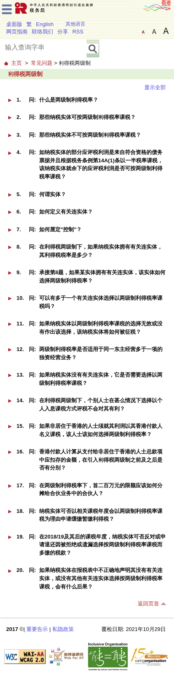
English (45, 24)
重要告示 (37, 629)
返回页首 (148, 603)
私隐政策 (63, 629)
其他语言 (75, 24)
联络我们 (42, 31)
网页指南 (17, 31)
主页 (16, 63)
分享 (62, 31)
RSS (77, 31)
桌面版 (14, 24)
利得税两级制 (25, 74)
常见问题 (41, 63)
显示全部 (155, 87)
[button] (10, 100)
